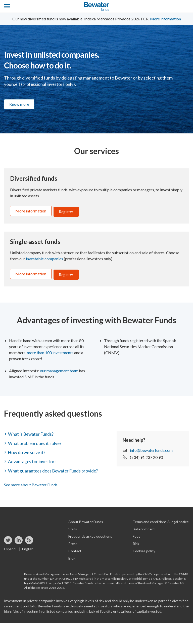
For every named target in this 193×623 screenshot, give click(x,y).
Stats (72, 526)
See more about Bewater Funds (31, 481)
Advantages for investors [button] (33, 458)
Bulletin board (144, 526)
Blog (71, 555)
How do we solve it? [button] (27, 449)
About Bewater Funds (85, 519)
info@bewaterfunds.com (151, 447)
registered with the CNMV (170, 571)
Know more (19, 104)
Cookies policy (144, 548)
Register (66, 210)
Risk (136, 540)
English (27, 546)
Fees (136, 533)
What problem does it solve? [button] (35, 440)
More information (30, 210)
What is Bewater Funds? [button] (32, 431)
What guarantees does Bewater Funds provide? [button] (55, 467)
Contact (74, 548)
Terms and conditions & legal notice (161, 519)
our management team (59, 367)
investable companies (44, 257)
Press (72, 540)
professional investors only (48, 84)
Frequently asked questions (90, 533)
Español (10, 546)
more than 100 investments (50, 349)
